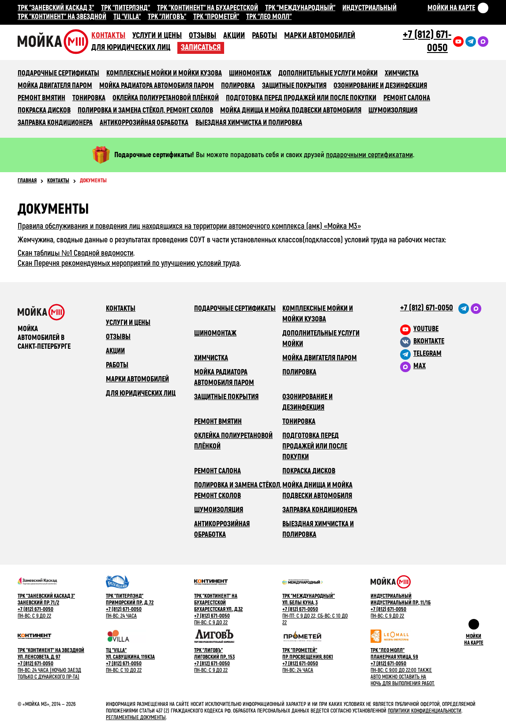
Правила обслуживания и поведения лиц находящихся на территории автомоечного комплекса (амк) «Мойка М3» (189, 226)
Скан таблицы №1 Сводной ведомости (75, 253)
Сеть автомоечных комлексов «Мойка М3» (54, 41)
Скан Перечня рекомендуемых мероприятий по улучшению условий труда (129, 263)
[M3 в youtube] (444, 328)
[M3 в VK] (444, 341)
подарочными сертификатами (369, 154)
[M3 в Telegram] (444, 353)
